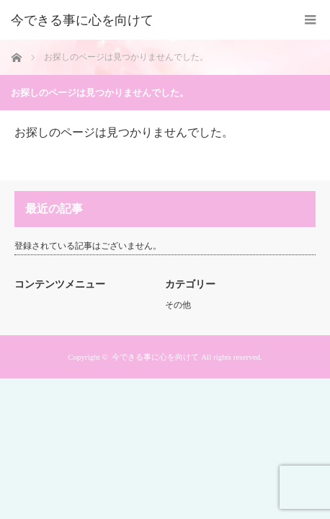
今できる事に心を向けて (82, 20)
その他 (178, 305)
